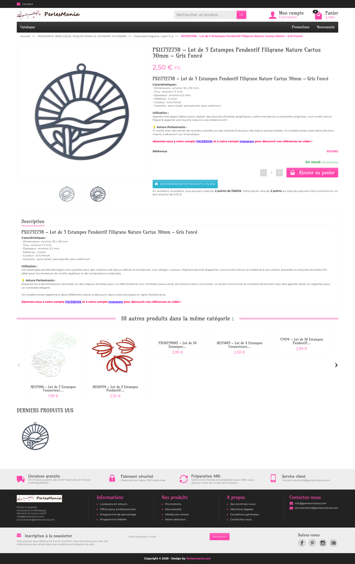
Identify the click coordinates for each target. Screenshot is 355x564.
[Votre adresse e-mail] (167, 536)
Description (33, 221)
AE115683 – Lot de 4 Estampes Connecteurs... (239, 345)
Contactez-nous (241, 519)
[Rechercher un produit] (205, 15)
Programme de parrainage (118, 514)
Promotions (300, 27)
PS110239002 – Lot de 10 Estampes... (178, 345)
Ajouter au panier (312, 172)
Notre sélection (175, 519)
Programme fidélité (113, 519)
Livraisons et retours (113, 504)
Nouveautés (326, 27)
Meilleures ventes (177, 514)
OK (241, 15)
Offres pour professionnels (118, 509)
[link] (302, 543)
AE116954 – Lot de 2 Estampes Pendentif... (115, 389)
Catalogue (27, 27)
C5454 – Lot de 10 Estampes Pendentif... (301, 341)
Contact (25, 4)
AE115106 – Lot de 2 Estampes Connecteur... (53, 389)
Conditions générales (244, 514)
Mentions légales (241, 509)
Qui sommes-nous (242, 504)
